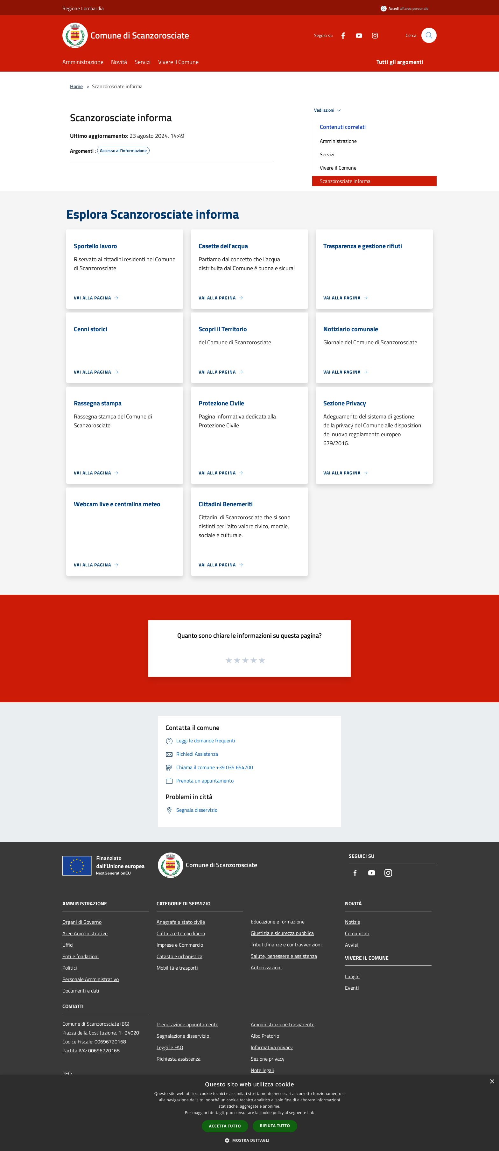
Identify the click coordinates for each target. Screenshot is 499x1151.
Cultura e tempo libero (181, 933)
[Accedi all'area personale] (404, 8)
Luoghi (352, 976)
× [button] (491, 1081)
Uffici (68, 945)
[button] (249, 1140)
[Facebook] (340, 35)
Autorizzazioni (266, 967)
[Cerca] (429, 35)
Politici (69, 968)
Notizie (352, 922)
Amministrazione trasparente (282, 1024)
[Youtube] (356, 35)
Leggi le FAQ (170, 1047)
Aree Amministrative (85, 933)
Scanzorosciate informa (345, 181)
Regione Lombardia (83, 8)
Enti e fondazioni (80, 956)
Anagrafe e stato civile (181, 922)
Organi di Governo (82, 922)
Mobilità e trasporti (177, 968)
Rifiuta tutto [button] (275, 1125)
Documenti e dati (80, 990)
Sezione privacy (268, 1059)
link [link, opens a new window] (310, 1112)
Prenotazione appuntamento (187, 1024)
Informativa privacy (272, 1047)
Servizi (327, 154)
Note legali (262, 1070)
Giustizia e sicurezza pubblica (282, 933)
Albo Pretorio (265, 1036)
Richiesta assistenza (178, 1059)
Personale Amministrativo (90, 979)
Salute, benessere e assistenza (284, 956)
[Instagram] (372, 35)
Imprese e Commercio (180, 945)
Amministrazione (338, 141)
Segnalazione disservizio (183, 1036)
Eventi (352, 988)
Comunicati (357, 933)
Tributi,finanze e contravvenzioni (286, 944)
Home (76, 86)
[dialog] (249, 1113)
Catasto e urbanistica (179, 956)
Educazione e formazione (278, 921)
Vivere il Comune (338, 168)
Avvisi (351, 945)
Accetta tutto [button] (225, 1126)
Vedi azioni (328, 110)
